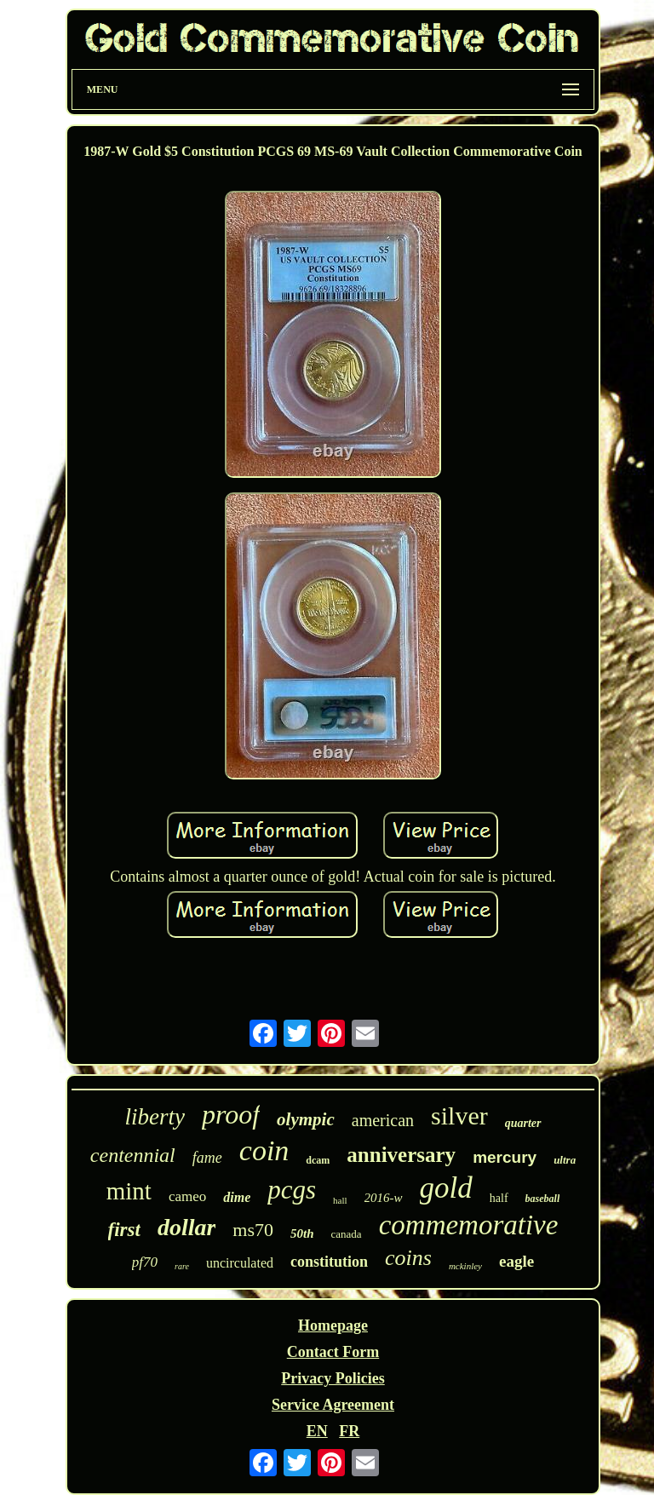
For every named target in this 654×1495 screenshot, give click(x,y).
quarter (523, 1123)
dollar (186, 1227)
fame (207, 1157)
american (383, 1120)
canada (346, 1234)
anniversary (401, 1154)
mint (129, 1191)
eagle (516, 1261)
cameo (187, 1196)
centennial (132, 1155)
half (499, 1198)
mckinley (465, 1266)
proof (231, 1114)
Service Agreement (333, 1404)
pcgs (291, 1190)
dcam (318, 1160)
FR (349, 1431)
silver (459, 1115)
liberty (154, 1117)
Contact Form (333, 1351)
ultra (565, 1159)
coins (408, 1257)
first (124, 1229)
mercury (504, 1157)
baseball (542, 1199)
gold (446, 1188)
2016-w (383, 1198)
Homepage (333, 1325)
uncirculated (239, 1263)
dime (236, 1197)
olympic (306, 1119)
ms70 (252, 1229)
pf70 (145, 1262)
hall (340, 1200)
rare (182, 1266)
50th (302, 1233)
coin (264, 1150)
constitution (329, 1261)
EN (317, 1431)
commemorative (469, 1225)
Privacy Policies (332, 1378)
